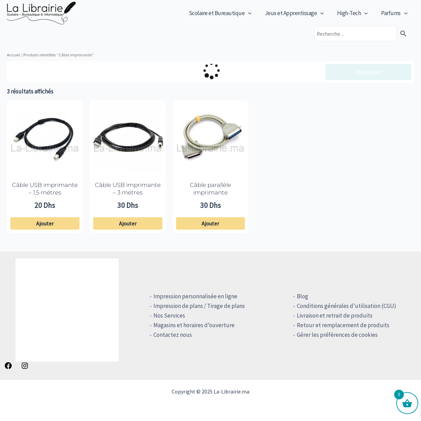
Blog (300, 296)
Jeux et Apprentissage (298, 13)
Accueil (13, 54)
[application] (253, 13)
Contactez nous (170, 335)
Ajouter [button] (45, 223)
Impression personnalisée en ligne (193, 296)
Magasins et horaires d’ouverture (192, 325)
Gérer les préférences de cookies (334, 335)
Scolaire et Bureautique (225, 13)
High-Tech (354, 13)
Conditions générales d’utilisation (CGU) (344, 306)
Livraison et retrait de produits (332, 315)
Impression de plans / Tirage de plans (197, 306)
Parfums (395, 13)
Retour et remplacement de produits (340, 325)
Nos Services (167, 315)
